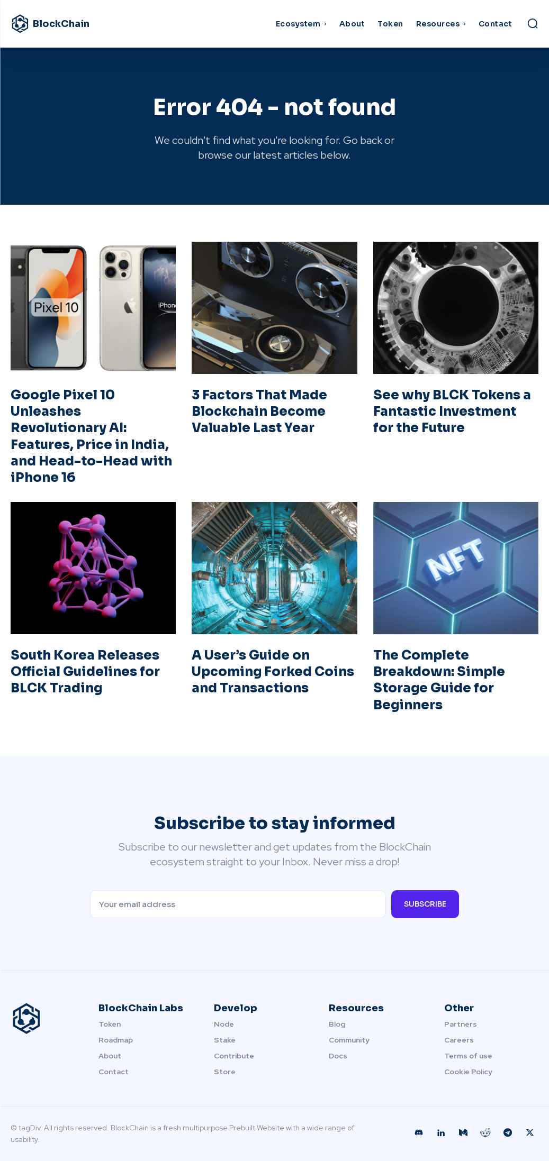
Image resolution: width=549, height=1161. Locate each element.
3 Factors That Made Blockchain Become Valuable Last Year (259, 411)
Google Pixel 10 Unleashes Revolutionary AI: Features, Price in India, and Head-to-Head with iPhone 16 (91, 436)
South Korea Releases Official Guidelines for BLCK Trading (85, 671)
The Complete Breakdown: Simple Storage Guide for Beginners (439, 680)
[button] (532, 23)
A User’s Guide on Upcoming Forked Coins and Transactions (273, 671)
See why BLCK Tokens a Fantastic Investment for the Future (452, 411)
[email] (238, 904)
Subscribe (425, 904)
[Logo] (76, 23)
